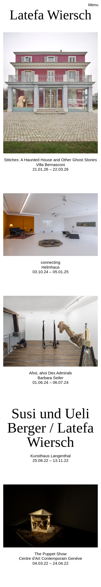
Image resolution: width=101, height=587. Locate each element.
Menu (93, 4)
